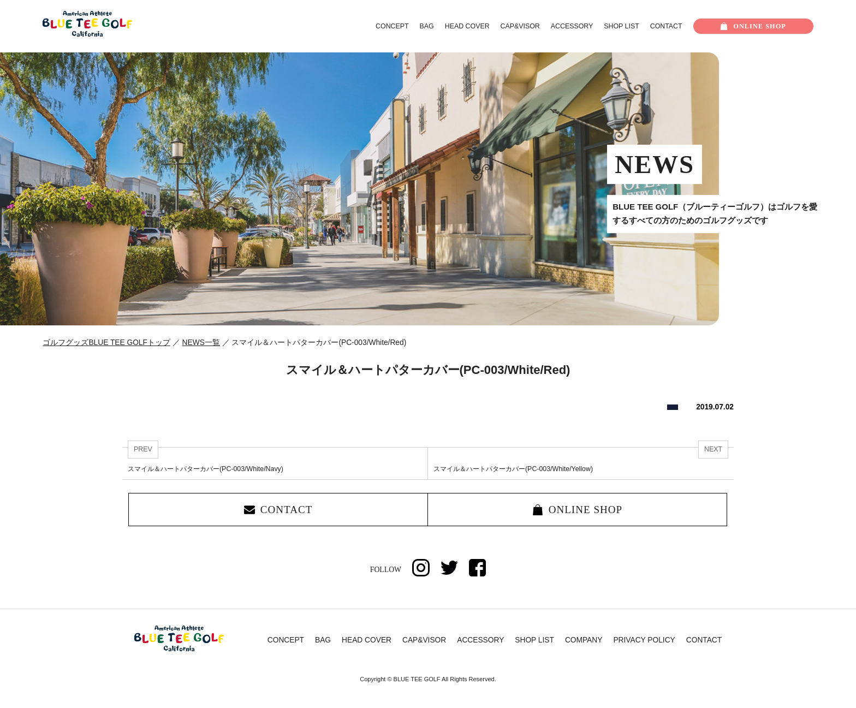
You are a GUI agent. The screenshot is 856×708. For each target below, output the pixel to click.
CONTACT (666, 26)
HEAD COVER (467, 26)
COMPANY (584, 640)
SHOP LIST (621, 26)
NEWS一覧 (201, 342)
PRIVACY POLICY (644, 640)
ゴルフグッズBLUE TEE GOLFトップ (106, 342)
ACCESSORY (572, 26)
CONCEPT (392, 26)
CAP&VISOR (520, 26)
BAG (427, 26)
